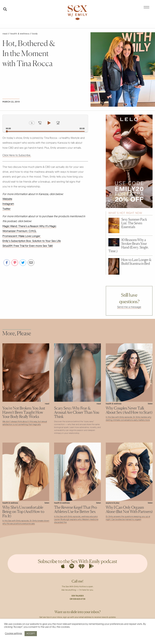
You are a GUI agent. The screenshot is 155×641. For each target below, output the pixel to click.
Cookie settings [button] (13, 633)
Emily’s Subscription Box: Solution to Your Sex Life (31, 241)
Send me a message (129, 307)
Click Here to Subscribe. (16, 155)
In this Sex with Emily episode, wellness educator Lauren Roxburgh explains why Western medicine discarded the (76, 519)
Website (7, 199)
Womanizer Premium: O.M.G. (19, 231)
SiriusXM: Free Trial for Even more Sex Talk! (27, 246)
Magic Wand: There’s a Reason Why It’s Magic (29, 226)
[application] (45, 123)
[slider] (45, 131)
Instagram (8, 204)
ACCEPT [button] (30, 634)
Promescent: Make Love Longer (21, 236)
